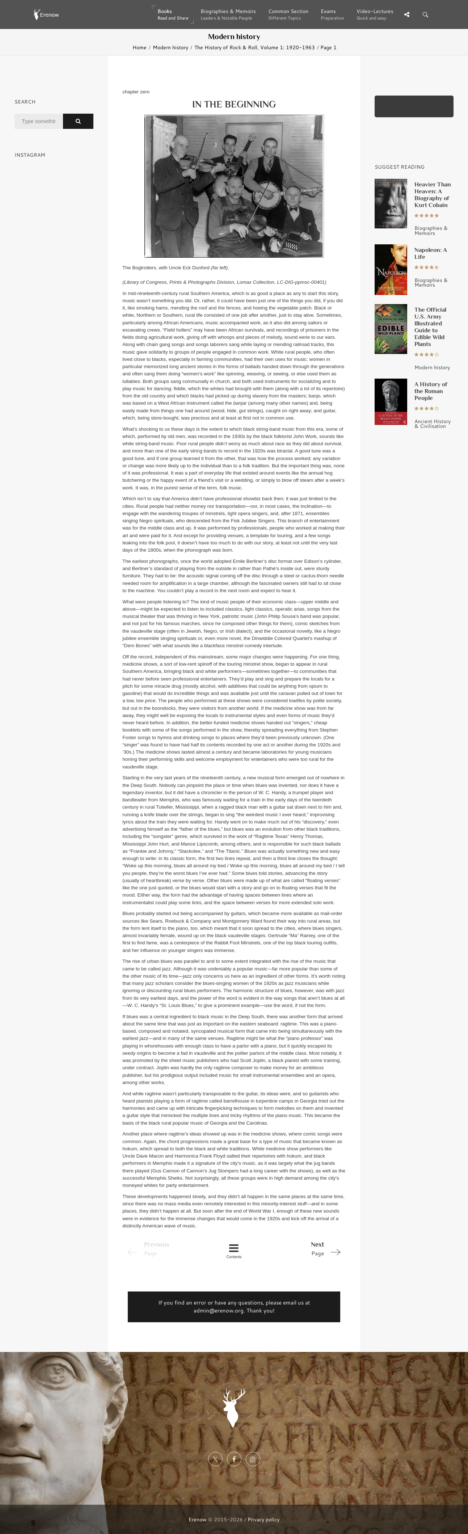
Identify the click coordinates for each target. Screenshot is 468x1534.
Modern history (170, 47)
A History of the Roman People (430, 390)
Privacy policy (263, 1519)
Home (139, 47)
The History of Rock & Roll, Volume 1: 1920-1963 (254, 47)
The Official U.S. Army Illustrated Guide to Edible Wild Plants (430, 326)
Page (301, 1248)
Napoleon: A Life (430, 253)
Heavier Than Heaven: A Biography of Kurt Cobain (432, 194)
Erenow (198, 1519)
